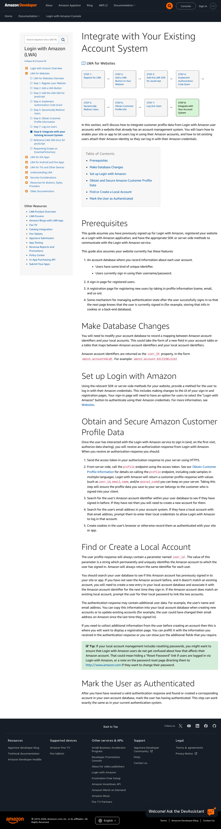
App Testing (36, 242)
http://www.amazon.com (103, 665)
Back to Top (110, 726)
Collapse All (29, 61)
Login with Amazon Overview (45, 68)
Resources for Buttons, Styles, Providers (46, 184)
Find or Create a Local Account (111, 192)
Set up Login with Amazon (108, 174)
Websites (88, 405)
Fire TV (33, 224)
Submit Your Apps (39, 263)
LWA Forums (36, 216)
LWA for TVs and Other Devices (46, 167)
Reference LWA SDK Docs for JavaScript (50, 141)
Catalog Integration (40, 229)
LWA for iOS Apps (39, 157)
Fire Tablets (36, 233)
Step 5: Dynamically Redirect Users (49, 111)
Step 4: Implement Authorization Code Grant (48, 103)
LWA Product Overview (42, 211)
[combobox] (41, 39)
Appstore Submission (41, 238)
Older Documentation (41, 191)
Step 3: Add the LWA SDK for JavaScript (49, 94)
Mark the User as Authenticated (111, 198)
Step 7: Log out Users (45, 126)
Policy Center (37, 255)
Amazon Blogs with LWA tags (46, 220)
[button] (63, 40)
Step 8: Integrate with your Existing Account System (50, 133)
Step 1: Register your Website (50, 83)
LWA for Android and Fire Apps (46, 162)
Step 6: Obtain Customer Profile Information (47, 120)
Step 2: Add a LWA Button (48, 88)
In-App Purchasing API (42, 259)
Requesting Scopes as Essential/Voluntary (46, 150)
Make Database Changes (106, 167)
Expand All (41, 61)
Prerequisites (99, 160)
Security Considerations (42, 177)
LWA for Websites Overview (49, 78)
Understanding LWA (40, 172)
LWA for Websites (39, 73)
